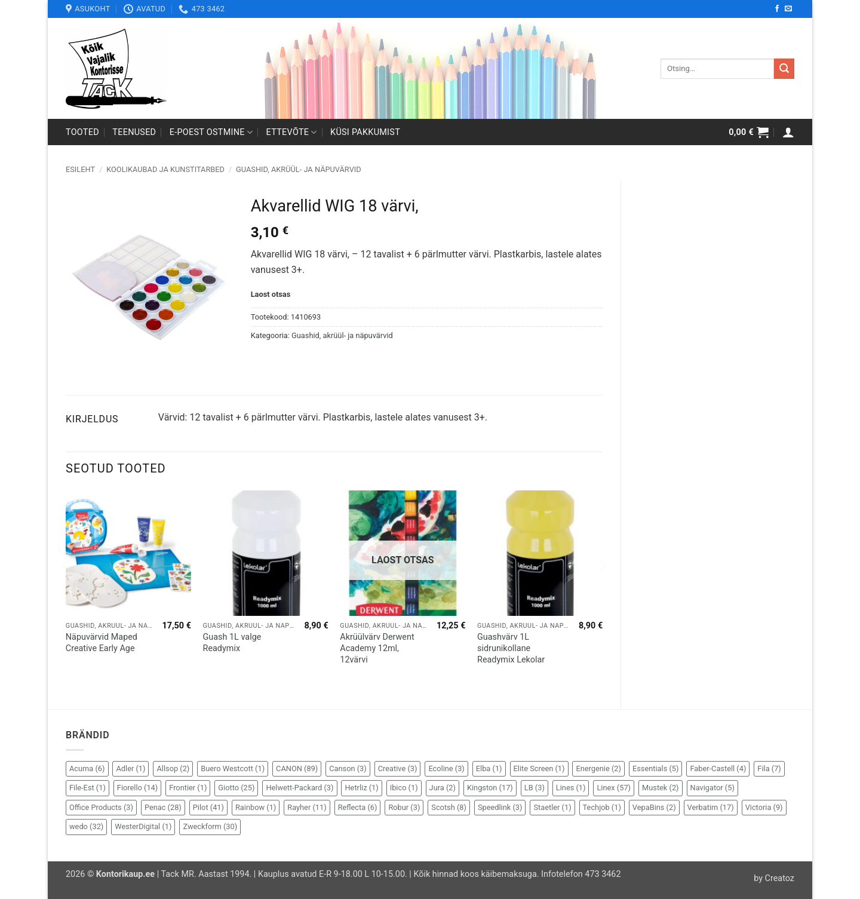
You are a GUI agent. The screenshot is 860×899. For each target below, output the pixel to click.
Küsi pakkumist (365, 132)
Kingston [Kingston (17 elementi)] (490, 787)
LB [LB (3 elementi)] (534, 787)
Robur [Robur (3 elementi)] (404, 807)
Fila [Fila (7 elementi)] (769, 768)
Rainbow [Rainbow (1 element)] (255, 807)
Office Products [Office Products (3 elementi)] (101, 807)
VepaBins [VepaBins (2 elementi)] (654, 807)
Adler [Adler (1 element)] (130, 768)
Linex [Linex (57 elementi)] (614, 787)
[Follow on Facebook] (777, 9)
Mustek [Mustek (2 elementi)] (660, 787)
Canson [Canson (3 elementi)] (348, 768)
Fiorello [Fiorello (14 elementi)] (137, 787)
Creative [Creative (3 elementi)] (397, 768)
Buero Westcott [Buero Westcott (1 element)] (233, 768)
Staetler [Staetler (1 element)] (552, 807)
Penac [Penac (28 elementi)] (163, 807)
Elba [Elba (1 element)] (489, 768)
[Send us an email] (788, 9)
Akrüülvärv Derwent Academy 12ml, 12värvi (377, 648)
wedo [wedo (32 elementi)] (86, 826)
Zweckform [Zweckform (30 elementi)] (210, 826)
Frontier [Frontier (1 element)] (188, 787)
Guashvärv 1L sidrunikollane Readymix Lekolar (511, 648)
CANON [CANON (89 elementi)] (297, 768)
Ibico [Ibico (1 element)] (404, 787)
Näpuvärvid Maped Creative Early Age (101, 642)
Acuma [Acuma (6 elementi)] (87, 768)
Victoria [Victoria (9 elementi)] (764, 807)
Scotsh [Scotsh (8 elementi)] (448, 807)
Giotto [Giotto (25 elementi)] (236, 787)
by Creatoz (774, 878)
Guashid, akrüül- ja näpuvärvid (298, 169)
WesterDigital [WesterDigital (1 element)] (143, 826)
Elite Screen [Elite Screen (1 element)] (539, 768)
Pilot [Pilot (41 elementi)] (208, 807)
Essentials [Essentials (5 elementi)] (655, 768)
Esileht (80, 169)
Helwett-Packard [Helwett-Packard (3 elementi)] (299, 787)
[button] (749, 132)
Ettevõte (291, 132)
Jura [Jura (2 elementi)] (442, 787)
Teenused (134, 132)
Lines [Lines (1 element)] (571, 787)
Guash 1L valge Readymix (232, 642)
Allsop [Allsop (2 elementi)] (172, 768)
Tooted (82, 132)
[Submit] (784, 69)
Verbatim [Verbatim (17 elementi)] (710, 807)
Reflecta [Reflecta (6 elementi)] (357, 807)
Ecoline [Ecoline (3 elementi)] (446, 768)
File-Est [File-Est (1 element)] (87, 787)
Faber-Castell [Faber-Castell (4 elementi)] (718, 768)
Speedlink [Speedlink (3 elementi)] (500, 807)
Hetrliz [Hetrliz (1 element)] (361, 787)
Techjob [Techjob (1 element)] (602, 807)
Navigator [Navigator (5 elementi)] (712, 787)
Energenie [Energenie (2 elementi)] (598, 768)
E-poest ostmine (211, 132)
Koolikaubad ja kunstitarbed (165, 169)
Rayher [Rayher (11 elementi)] (306, 807)
